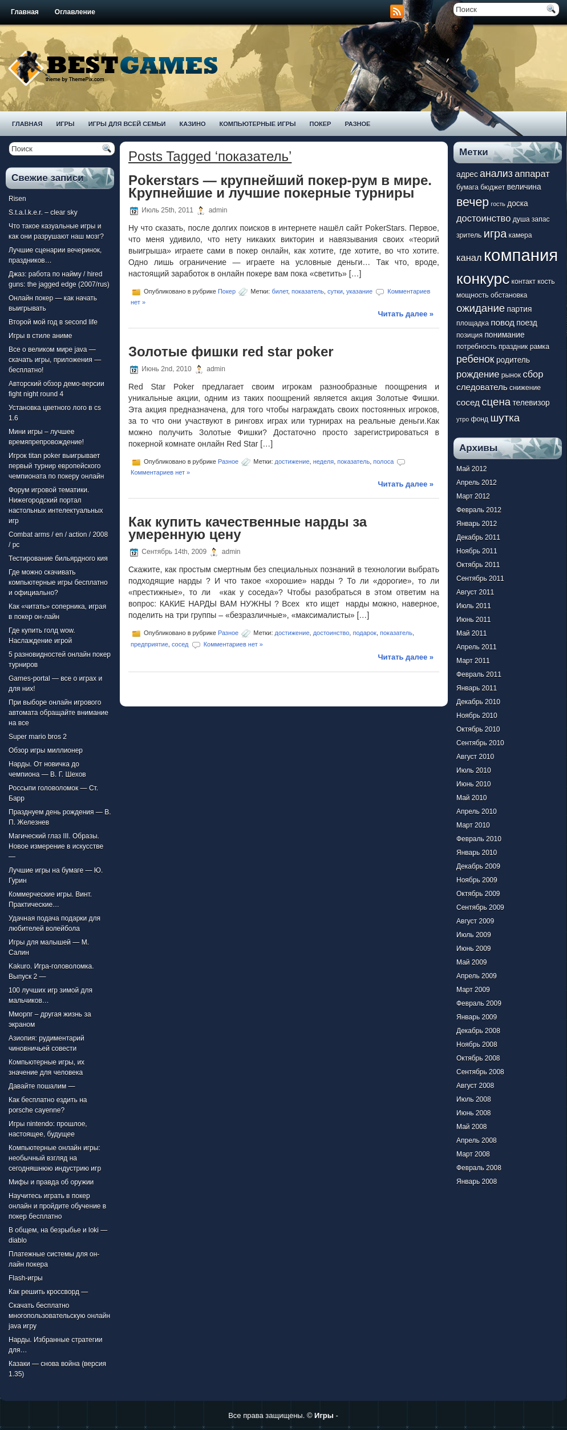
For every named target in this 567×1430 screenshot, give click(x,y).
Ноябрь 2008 (476, 1045)
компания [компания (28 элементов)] (521, 255)
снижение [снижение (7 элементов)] (525, 388)
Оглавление (75, 12)
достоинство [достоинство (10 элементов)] (483, 218)
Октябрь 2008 (478, 1058)
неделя (323, 461)
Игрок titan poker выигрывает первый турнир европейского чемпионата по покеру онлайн (56, 466)
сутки (335, 291)
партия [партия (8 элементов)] (519, 309)
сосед (180, 644)
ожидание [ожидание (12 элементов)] (480, 308)
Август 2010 (475, 757)
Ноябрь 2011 (476, 551)
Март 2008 (473, 1154)
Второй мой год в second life (53, 322)
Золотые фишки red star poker (231, 351)
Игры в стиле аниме (40, 336)
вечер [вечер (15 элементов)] (472, 202)
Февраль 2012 (478, 510)
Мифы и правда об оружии (51, 1182)
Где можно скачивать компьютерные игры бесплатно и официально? (58, 582)
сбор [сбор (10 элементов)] (533, 374)
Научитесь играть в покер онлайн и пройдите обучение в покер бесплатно (57, 1206)
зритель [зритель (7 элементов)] (468, 235)
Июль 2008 (473, 1099)
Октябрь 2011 (478, 565)
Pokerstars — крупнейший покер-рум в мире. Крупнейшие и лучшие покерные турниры (280, 186)
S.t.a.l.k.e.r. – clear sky (43, 212)
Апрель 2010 (476, 812)
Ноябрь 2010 (476, 716)
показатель (307, 291)
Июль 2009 (473, 935)
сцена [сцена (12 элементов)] (496, 402)
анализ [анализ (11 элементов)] (496, 173)
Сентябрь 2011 (480, 579)
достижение (292, 461)
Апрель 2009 (476, 976)
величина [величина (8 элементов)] (524, 187)
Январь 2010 (476, 853)
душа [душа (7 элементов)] (521, 219)
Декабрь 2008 (478, 1031)
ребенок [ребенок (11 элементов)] (475, 359)
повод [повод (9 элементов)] (503, 322)
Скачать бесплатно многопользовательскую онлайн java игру (59, 1316)
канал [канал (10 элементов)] (469, 257)
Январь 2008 (476, 1182)
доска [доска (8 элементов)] (517, 203)
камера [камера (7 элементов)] (520, 235)
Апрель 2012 (476, 483)
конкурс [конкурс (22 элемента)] (482, 278)
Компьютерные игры (257, 123)
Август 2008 (475, 1086)
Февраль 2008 (478, 1168)
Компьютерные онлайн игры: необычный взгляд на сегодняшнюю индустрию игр (55, 1158)
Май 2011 (471, 633)
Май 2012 (471, 469)
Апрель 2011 (476, 647)
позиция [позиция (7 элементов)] (469, 335)
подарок (364, 632)
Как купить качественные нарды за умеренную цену (247, 528)
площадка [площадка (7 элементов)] (472, 323)
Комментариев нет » (160, 472)
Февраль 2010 (478, 839)
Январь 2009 (476, 1017)
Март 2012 (473, 496)
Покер (320, 123)
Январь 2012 (476, 524)
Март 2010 (473, 825)
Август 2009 (475, 921)
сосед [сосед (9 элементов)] (468, 402)
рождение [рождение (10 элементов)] (477, 374)
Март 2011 (473, 661)
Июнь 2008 (473, 1113)
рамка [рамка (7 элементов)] (539, 347)
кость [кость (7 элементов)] (545, 282)
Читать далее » (406, 314)
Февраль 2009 (478, 1003)
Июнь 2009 (473, 949)
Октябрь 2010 (478, 729)
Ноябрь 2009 (476, 880)
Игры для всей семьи (127, 123)
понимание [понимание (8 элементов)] (504, 335)
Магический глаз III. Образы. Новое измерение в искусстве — (56, 846)
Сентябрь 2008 (480, 1072)
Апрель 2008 (476, 1140)
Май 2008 (471, 1127)
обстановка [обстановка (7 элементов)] (509, 295)
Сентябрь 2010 (480, 743)
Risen (17, 199)
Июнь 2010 (473, 784)
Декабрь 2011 (478, 537)
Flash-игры (26, 1278)
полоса (383, 461)
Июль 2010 (473, 770)
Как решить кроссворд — (48, 1292)
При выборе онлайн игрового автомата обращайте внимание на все (58, 712)
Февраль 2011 (478, 674)
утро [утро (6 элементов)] (462, 419)
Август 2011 (475, 592)
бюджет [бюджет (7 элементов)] (492, 187)
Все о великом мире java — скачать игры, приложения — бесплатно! (55, 360)
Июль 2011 (473, 606)
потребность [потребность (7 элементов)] (476, 347)
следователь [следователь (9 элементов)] (482, 387)
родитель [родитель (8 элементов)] (513, 360)
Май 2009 (471, 962)
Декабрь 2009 (478, 866)
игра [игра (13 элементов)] (495, 233)
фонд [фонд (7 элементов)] (479, 419)
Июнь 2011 (473, 620)
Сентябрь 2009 (480, 907)
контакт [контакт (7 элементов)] (524, 282)
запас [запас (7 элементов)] (541, 219)
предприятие (149, 644)
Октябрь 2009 (478, 894)
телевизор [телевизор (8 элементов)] (530, 403)
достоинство (331, 632)
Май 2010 (471, 798)
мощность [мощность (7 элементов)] (472, 295)
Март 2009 (473, 990)
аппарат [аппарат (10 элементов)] (532, 173)
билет (279, 291)
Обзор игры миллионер (46, 750)
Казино (192, 123)
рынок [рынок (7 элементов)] (511, 375)
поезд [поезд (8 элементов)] (526, 323)
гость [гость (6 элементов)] (498, 203)
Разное (357, 123)
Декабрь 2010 (478, 702)
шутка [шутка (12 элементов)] (505, 418)
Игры (65, 123)
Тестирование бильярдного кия (58, 559)
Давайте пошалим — (42, 1086)
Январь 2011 (476, 688)
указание (359, 291)
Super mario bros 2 (38, 737)
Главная (25, 12)
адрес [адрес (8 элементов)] (467, 174)
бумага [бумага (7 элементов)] (467, 187)
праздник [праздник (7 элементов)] (513, 347)
